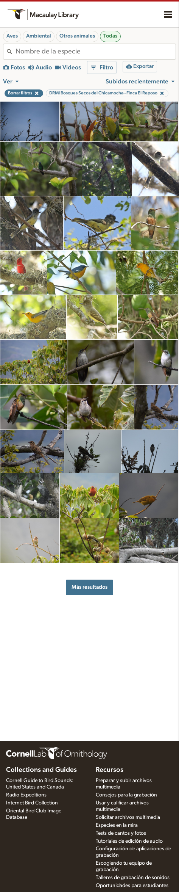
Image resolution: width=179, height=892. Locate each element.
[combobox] (96, 51)
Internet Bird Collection (32, 803)
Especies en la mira (117, 825)
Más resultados (89, 587)
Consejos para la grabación (126, 795)
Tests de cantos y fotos (121, 833)
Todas (110, 36)
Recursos (109, 770)
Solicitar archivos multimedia (128, 817)
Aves (12, 36)
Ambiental (38, 36)
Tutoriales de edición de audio (129, 841)
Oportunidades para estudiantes (132, 885)
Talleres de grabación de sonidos (133, 877)
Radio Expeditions (26, 795)
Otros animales (77, 36)
